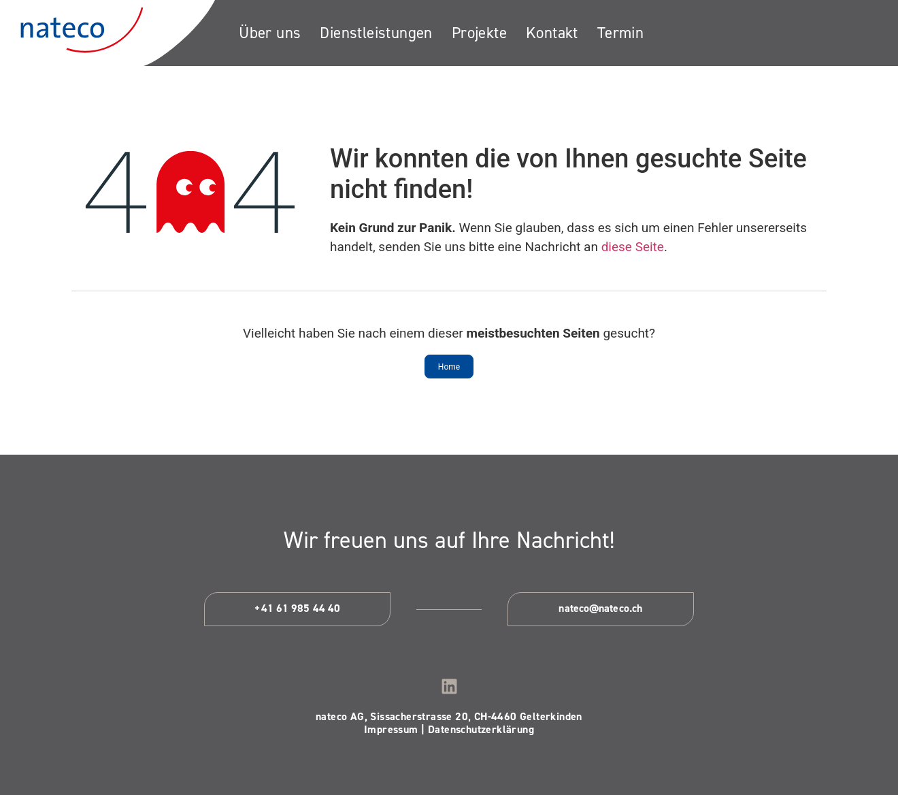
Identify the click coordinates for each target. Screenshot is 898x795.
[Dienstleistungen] (376, 33)
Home (449, 367)
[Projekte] (479, 33)
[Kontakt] (552, 33)
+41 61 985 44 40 (297, 608)
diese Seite (632, 247)
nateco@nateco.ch (600, 608)
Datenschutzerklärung (481, 729)
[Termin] (620, 33)
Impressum (391, 729)
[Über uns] (270, 33)
